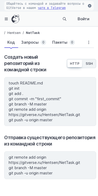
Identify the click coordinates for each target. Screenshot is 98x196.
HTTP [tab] (74, 63)
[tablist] (43, 43)
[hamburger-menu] (6, 19)
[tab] (11, 42)
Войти (83, 18)
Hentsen (14, 33)
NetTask (33, 33)
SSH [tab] (89, 63)
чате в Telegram (52, 8)
